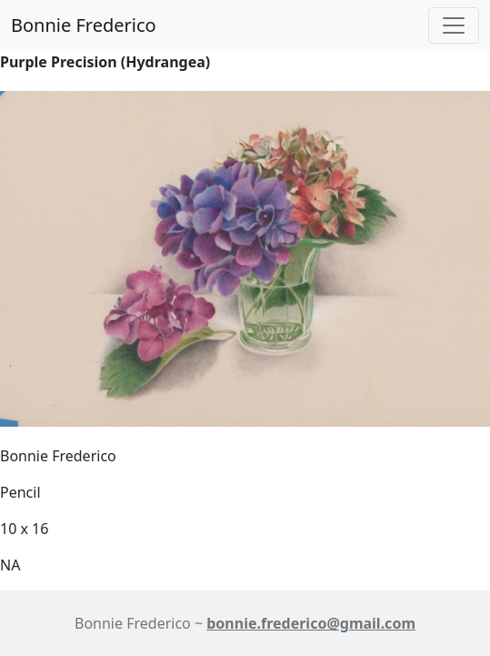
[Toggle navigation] (453, 25)
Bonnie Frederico (83, 25)
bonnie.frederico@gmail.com (310, 623)
